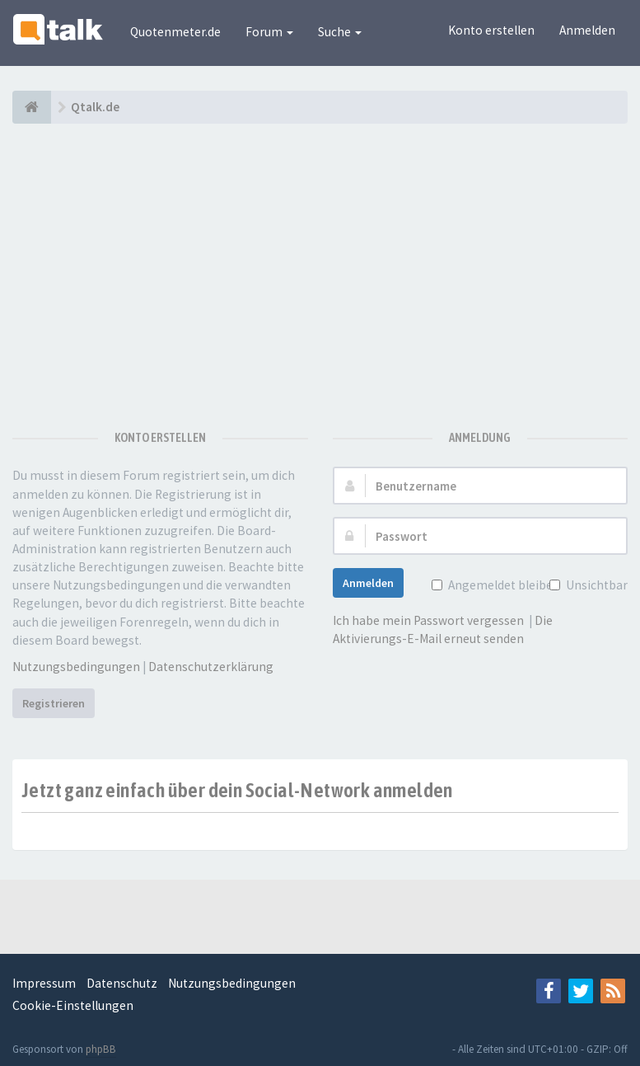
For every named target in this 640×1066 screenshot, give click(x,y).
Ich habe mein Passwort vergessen (428, 620)
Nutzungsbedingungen (76, 666)
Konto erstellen (491, 30)
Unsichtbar (595, 585)
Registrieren (53, 703)
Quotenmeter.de (175, 32)
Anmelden (587, 30)
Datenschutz (121, 983)
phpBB (101, 1049)
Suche (340, 32)
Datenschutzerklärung (210, 666)
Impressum (44, 983)
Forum (269, 32)
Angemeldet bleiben (502, 585)
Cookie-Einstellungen (72, 1005)
